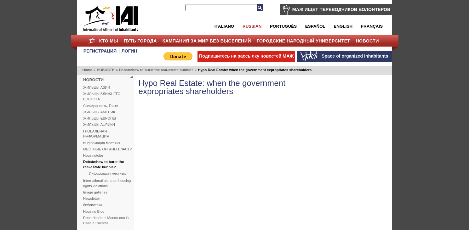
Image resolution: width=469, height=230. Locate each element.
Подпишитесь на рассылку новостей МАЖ (246, 56)
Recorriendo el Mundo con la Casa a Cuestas (106, 220)
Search (260, 7)
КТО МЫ (108, 40)
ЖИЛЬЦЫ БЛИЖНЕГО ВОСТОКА (101, 96)
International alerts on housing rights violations (107, 183)
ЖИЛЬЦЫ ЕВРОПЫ (99, 118)
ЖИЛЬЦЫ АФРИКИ (99, 124)
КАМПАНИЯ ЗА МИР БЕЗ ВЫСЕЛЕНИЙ (207, 40)
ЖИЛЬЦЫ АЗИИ (96, 87)
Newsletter (91, 198)
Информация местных (101, 143)
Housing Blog (93, 211)
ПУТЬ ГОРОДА (140, 40)
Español (315, 26)
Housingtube (93, 155)
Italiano (224, 26)
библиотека (92, 205)
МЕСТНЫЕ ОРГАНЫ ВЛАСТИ (107, 149)
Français (372, 26)
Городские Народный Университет (303, 40)
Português (283, 26)
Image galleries (95, 192)
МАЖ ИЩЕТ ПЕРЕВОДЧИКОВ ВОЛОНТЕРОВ (341, 9)
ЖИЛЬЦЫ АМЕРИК (99, 112)
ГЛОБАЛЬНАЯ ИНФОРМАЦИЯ (96, 133)
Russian (252, 26)
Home (92, 41)
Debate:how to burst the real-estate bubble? (156, 70)
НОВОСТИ (367, 40)
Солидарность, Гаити (100, 106)
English (343, 26)
